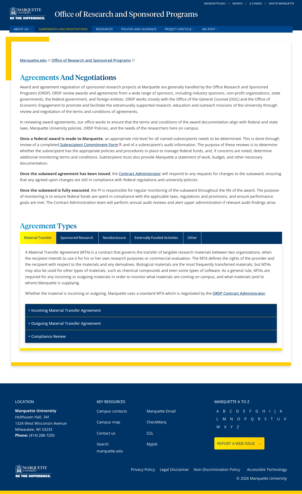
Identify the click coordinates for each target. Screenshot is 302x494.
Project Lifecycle (179, 29)
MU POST (210, 29)
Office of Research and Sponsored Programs (126, 14)
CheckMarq (156, 422)
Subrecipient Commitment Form (88, 144)
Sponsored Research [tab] (77, 237)
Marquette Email (161, 411)
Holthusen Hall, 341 (32, 416)
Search (237, 3)
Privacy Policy (143, 469)
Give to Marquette (281, 3)
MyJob (152, 444)
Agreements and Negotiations (63, 29)
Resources (104, 29)
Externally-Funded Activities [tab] (156, 237)
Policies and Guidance (138, 29)
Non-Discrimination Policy (217, 469)
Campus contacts (112, 411)
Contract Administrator (140, 173)
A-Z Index (255, 3)
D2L (150, 433)
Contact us (106, 433)
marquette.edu (215, 3)
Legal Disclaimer (174, 469)
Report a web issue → (239, 443)
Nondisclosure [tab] (114, 237)
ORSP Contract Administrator (239, 293)
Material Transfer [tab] (38, 237)
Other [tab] (192, 237)
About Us (22, 29)
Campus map (108, 422)
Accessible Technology (267, 469)
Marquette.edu (33, 60)
